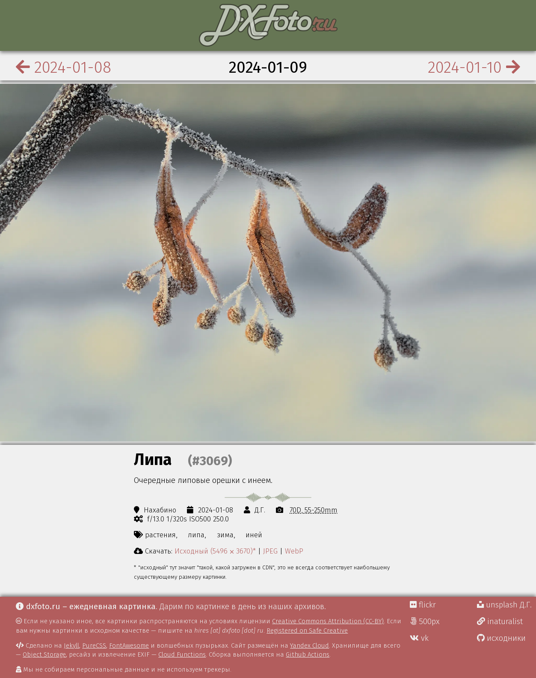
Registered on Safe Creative (307, 630)
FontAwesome (129, 645)
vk (419, 638)
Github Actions (307, 654)
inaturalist (500, 621)
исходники (501, 638)
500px (425, 621)
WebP (294, 551)
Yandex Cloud (309, 645)
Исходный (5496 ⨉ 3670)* (215, 551)
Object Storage (44, 654)
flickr (423, 605)
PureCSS (94, 645)
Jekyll (71, 645)
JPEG (270, 551)
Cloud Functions (182, 654)
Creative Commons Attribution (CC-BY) (328, 621)
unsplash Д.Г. (504, 605)
